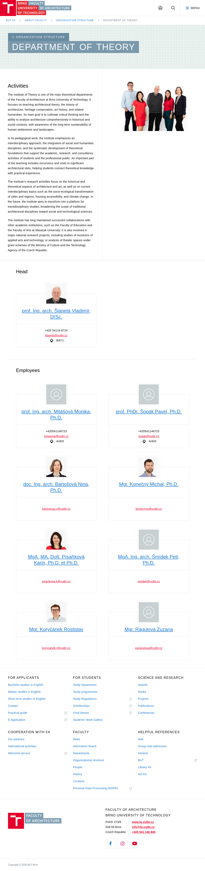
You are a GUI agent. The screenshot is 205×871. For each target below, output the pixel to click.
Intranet (143, 753)
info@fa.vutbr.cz (143, 827)
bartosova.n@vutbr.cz (56, 508)
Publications (146, 705)
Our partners (16, 739)
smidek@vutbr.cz (149, 581)
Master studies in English (24, 691)
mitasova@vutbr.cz (56, 436)
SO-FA (142, 774)
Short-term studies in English (26, 698)
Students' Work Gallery (88, 719)
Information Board (84, 746)
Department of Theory (120, 20)
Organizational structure (88, 760)
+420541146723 (56, 431)
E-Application (16, 719)
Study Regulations (85, 698)
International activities (22, 746)
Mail (140, 739)
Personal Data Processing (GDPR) (95, 788)
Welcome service (19, 753)
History (77, 774)
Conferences (146, 712)
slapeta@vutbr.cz (56, 335)
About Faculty (36, 20)
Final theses (81, 712)
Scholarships (81, 705)
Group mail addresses (152, 746)
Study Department (84, 684)
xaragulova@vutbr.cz (148, 648)
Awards (143, 684)
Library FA (144, 767)
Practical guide (17, 712)
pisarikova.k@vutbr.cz (56, 581)
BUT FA (11, 20)
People (77, 767)
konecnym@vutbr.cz (149, 508)
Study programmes (85, 691)
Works (142, 691)
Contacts (79, 781)
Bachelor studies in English (25, 684)
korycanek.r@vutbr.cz (56, 648)
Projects (143, 698)
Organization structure (38, 37)
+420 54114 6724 (56, 330)
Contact (13, 705)
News (76, 739)
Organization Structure (75, 20)
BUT (146, 760)
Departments (81, 753)
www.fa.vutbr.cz (143, 822)
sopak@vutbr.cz (148, 436)
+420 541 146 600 (144, 832)
